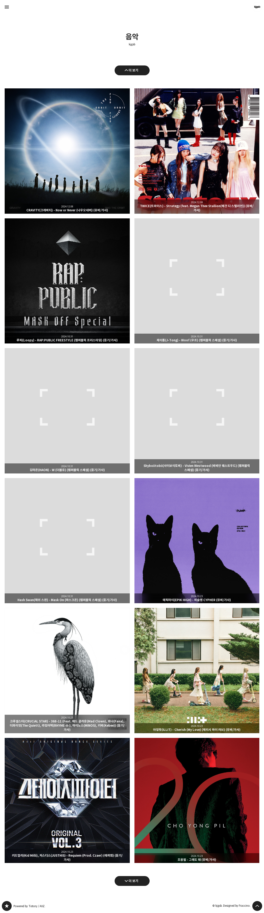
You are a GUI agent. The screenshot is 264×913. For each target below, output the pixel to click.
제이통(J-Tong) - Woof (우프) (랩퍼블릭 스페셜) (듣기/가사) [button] (197, 281)
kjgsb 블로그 (6, 906)
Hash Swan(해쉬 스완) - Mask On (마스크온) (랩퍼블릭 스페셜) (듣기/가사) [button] (67, 540)
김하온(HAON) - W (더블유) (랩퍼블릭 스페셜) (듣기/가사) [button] (67, 410)
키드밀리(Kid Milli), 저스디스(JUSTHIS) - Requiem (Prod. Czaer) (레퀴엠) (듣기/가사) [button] (67, 800)
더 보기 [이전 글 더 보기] (133, 70)
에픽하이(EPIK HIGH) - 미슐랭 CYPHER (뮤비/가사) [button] (197, 540)
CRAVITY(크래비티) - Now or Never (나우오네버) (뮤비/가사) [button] (67, 151)
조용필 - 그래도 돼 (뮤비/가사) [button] (197, 800)
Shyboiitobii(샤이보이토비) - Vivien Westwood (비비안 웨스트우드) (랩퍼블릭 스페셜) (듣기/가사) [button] (197, 410)
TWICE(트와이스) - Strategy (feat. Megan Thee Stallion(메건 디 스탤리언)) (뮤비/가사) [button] (197, 151)
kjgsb (132, 44)
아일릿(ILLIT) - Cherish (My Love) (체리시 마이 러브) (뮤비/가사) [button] (197, 670)
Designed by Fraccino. (236, 905)
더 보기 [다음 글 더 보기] (133, 881)
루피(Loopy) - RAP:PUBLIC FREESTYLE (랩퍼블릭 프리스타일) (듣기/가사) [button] (67, 281)
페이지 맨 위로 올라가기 (257, 906)
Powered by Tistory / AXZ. (29, 906)
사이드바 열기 (6, 7)
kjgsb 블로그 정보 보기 (257, 7)
